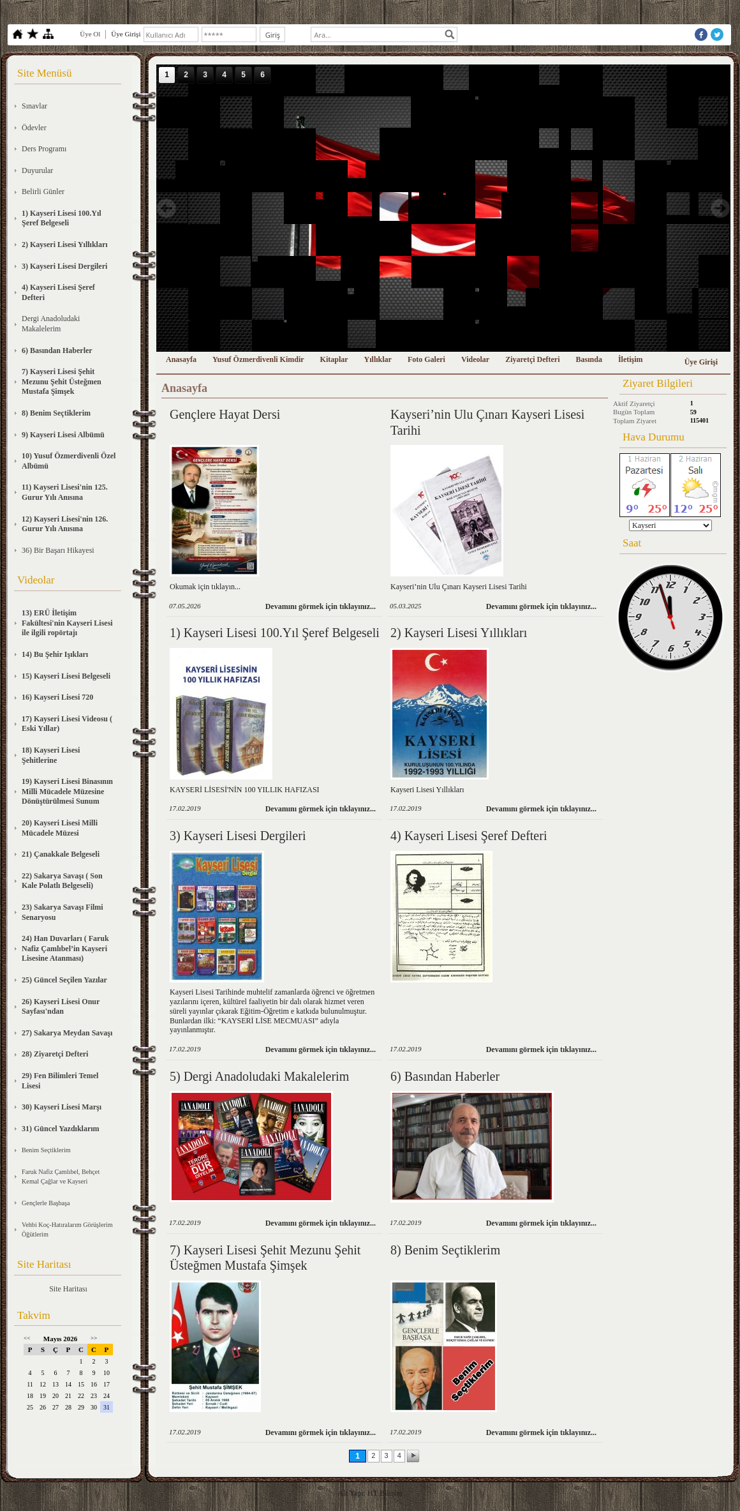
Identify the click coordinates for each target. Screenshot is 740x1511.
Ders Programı (44, 148)
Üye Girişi (701, 361)
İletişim (630, 359)
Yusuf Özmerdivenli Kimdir (258, 359)
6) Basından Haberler (445, 1076)
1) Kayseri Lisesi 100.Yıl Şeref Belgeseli (275, 633)
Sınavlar (34, 105)
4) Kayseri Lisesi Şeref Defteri (468, 836)
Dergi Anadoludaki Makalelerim (51, 323)
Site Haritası (68, 1288)
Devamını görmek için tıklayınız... (320, 606)
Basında (589, 359)
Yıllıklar (378, 359)
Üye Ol (90, 34)
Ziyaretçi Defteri (532, 359)
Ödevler (34, 127)
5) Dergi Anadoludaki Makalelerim (259, 1076)
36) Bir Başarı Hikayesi (58, 550)
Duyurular (37, 170)
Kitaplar (334, 359)
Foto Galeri (426, 359)
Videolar (475, 359)
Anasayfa (181, 359)
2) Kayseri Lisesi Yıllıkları (458, 633)
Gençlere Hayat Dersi (225, 414)
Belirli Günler (43, 191)
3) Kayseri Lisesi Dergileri (238, 836)
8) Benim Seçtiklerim (445, 1250)
